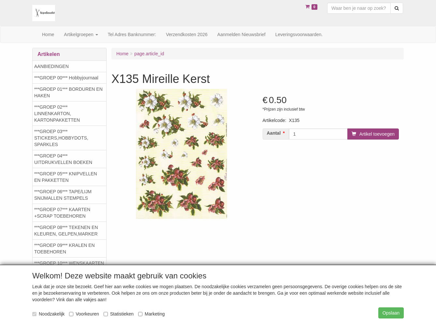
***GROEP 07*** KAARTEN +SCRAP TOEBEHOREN (62, 213)
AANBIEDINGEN (51, 66)
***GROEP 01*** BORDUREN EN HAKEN (68, 92)
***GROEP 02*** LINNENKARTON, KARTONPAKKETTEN (57, 113)
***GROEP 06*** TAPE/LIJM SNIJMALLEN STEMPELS (63, 195)
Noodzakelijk (48, 313)
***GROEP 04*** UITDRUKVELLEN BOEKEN (63, 159)
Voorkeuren (84, 313)
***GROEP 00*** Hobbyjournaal (66, 77)
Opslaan (391, 313)
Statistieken (119, 313)
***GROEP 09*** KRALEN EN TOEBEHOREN (64, 248)
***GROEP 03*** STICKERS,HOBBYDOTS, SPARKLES (61, 138)
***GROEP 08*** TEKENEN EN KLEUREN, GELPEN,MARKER (66, 230)
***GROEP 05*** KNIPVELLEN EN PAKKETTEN (65, 177)
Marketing (151, 313)
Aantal (274, 133)
